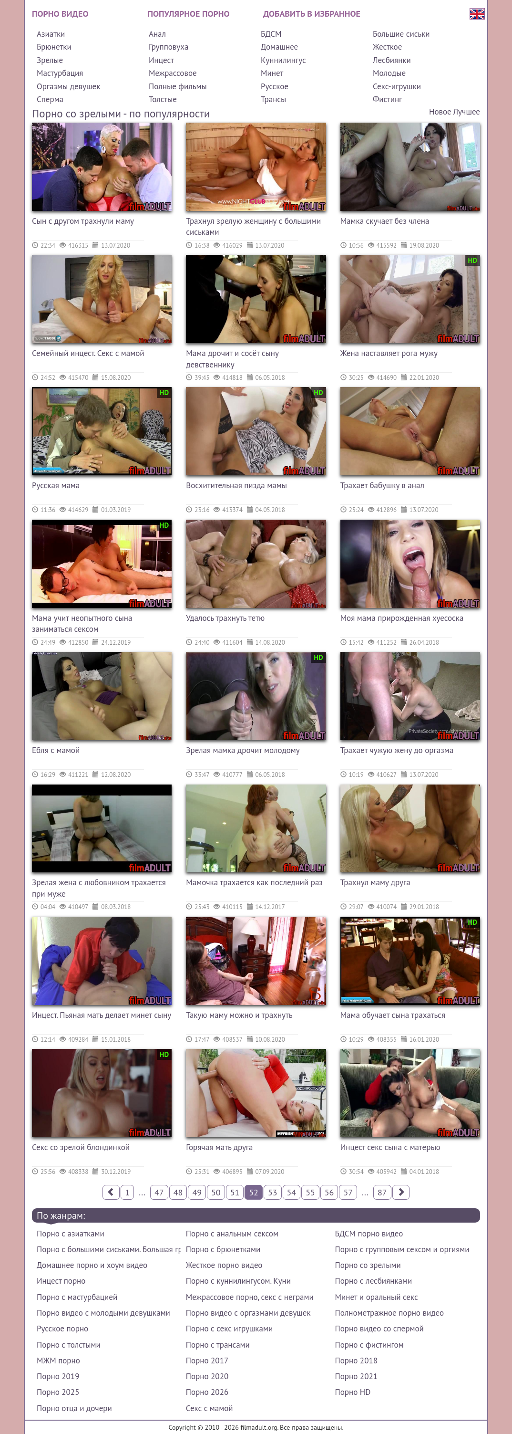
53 (272, 1192)
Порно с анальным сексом (232, 1233)
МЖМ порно (58, 1360)
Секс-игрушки (397, 86)
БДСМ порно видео (369, 1233)
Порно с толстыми (69, 1345)
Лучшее (466, 111)
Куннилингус (283, 60)
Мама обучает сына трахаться (392, 1015)
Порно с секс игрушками (229, 1328)
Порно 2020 (207, 1376)
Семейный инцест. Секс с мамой (88, 353)
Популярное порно (189, 13)
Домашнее (279, 47)
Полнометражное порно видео (389, 1313)
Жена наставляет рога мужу (389, 353)
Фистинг (387, 99)
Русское (274, 86)
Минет (272, 73)
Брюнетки (54, 47)
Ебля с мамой (56, 750)
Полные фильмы (178, 86)
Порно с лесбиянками (373, 1281)
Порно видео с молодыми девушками (103, 1313)
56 (329, 1192)
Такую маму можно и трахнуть (239, 1015)
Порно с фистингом (369, 1345)
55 (310, 1192)
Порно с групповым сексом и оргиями (402, 1249)
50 (216, 1192)
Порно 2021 (356, 1376)
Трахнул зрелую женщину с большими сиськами (253, 227)
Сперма (50, 99)
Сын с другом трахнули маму (83, 221)
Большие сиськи (401, 34)
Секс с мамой (209, 1408)
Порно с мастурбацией (77, 1297)
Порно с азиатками (70, 1233)
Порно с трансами (218, 1345)
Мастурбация (60, 73)
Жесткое (387, 47)
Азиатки (51, 34)
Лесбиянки (392, 60)
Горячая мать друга (219, 1147)
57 (348, 1192)
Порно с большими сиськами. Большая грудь (109, 1249)
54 (292, 1192)
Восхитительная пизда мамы (236, 485)
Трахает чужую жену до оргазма (396, 750)
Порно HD (353, 1392)
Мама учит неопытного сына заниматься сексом (82, 624)
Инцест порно (61, 1281)
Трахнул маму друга (375, 882)
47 (159, 1192)
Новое (440, 111)
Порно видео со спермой (379, 1328)
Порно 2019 (58, 1376)
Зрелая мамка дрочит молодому (242, 750)
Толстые (163, 99)
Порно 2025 (58, 1392)
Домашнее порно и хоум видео (92, 1265)
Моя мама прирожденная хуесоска (402, 618)
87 (382, 1192)
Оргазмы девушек (68, 86)
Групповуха (168, 47)
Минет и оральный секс (376, 1297)
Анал (157, 34)
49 (197, 1192)
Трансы (273, 99)
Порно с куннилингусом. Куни (238, 1281)
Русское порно (62, 1328)
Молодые (389, 73)
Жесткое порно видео (224, 1265)
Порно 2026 (207, 1392)
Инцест (161, 60)
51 (235, 1192)
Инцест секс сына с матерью (390, 1147)
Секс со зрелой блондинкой (81, 1147)
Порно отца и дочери (74, 1408)
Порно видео (60, 13)
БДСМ (271, 34)
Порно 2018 (356, 1360)
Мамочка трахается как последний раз (254, 882)
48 (178, 1192)
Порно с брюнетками (223, 1249)
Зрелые (50, 60)
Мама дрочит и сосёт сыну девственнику (232, 359)
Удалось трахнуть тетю (225, 618)
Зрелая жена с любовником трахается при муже (99, 888)
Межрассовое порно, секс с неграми (250, 1297)
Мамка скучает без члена (385, 221)
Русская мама (56, 485)
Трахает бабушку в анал (382, 485)
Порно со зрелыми (368, 1265)
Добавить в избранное (311, 13)
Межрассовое (173, 73)
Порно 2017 (207, 1360)
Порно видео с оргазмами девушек (248, 1313)
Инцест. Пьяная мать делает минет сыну (101, 1015)
